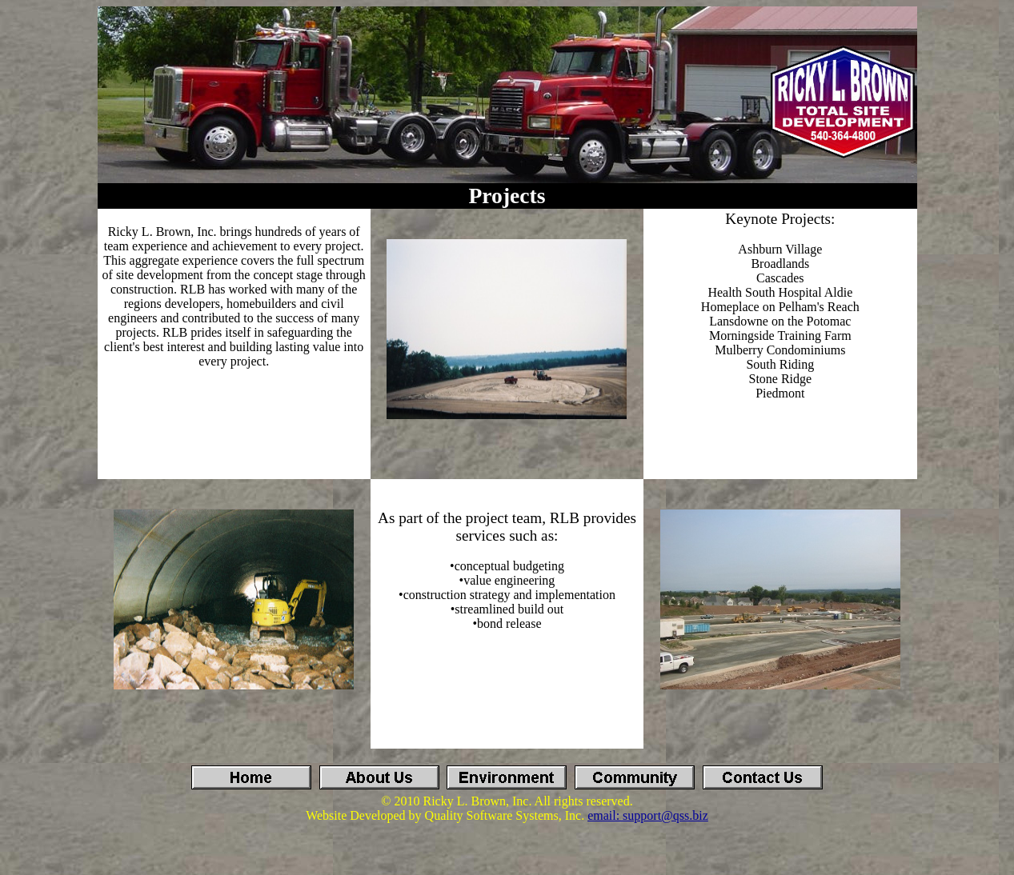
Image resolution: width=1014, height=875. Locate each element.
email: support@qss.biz (647, 815)
